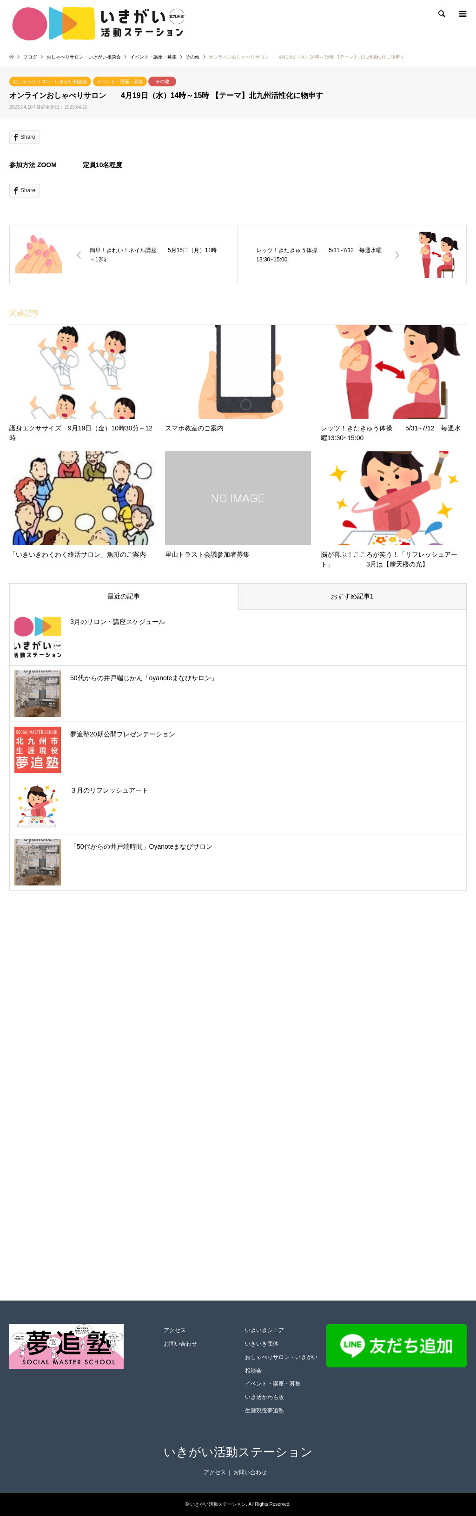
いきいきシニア (264, 1330)
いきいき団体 (261, 1343)
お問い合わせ (180, 1343)
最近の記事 (123, 596)
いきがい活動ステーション (238, 1452)
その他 (162, 81)
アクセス (175, 1330)
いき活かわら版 (264, 1397)
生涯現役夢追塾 (264, 1410)
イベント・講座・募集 (120, 81)
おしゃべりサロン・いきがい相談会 (50, 81)
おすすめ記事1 (352, 596)
